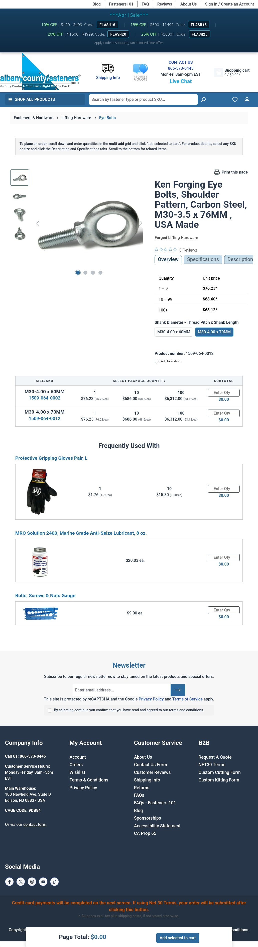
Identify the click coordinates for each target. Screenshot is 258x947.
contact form (34, 824)
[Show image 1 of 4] (78, 273)
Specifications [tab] (203, 259)
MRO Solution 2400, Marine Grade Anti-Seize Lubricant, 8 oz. (81, 533)
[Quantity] (224, 393)
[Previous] (38, 223)
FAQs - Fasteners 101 (155, 802)
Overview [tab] (168, 259)
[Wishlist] (235, 100)
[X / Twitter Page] (20, 881)
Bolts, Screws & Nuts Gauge (45, 595)
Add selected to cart (178, 937)
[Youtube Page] (43, 881)
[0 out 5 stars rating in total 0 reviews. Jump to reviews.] (176, 250)
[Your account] (247, 100)
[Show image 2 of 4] (85, 273)
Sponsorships (147, 818)
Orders (76, 764)
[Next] (141, 223)
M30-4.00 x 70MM (214, 332)
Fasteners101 (121, 4)
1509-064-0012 (44, 418)
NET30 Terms (212, 764)
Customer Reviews (152, 772)
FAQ (145, 4)
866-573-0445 (180, 68)
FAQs (139, 795)
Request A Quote (215, 757)
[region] (77, 223)
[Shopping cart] (232, 72)
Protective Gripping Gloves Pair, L (51, 458)
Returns (141, 787)
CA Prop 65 (145, 833)
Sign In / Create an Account (229, 4)
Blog (97, 4)
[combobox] (143, 99)
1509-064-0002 (44, 398)
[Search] (203, 99)
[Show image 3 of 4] (93, 273)
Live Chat (181, 81)
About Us (188, 4)
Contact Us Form (150, 764)
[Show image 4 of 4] (100, 273)
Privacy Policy (151, 699)
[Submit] (177, 690)
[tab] (240, 259)
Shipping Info (147, 779)
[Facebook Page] (9, 881)
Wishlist (77, 772)
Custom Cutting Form (220, 772)
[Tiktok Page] (54, 881)
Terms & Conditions (89, 779)
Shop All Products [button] (31, 99)
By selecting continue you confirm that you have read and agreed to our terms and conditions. (129, 710)
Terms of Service (187, 699)
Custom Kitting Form (219, 779)
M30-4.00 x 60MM (173, 332)
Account (78, 757)
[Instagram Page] (32, 881)
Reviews (164, 4)
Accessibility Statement (157, 825)
